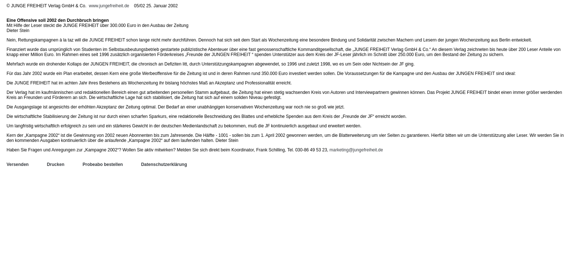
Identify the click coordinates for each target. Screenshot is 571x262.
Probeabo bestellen (103, 164)
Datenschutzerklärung (164, 164)
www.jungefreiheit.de (109, 5)
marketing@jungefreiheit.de (356, 149)
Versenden (18, 164)
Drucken (55, 164)
